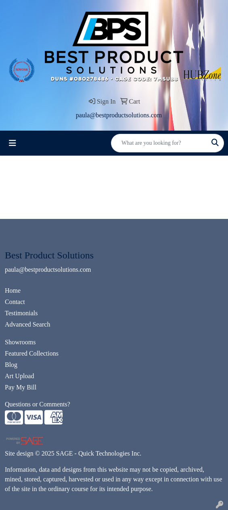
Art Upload (19, 376)
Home (13, 290)
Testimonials (21, 313)
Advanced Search (27, 324)
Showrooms (20, 342)
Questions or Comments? (37, 404)
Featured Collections (32, 353)
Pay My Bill (20, 387)
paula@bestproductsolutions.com (119, 115)
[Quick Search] (159, 143)
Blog (11, 364)
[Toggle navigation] (12, 143)
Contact (15, 301)
